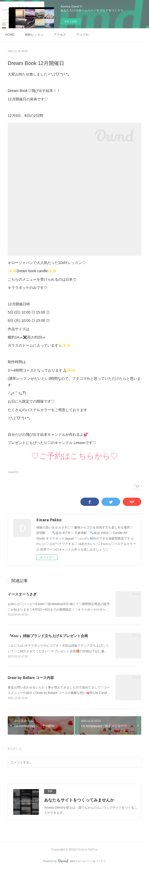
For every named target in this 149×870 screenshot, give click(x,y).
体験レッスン (34, 34)
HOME (9, 34)
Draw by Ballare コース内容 (31, 678)
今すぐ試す (70, 21)
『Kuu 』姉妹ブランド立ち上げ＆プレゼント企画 (48, 636)
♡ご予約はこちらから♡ (74, 456)
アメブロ (82, 34)
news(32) (13, 472)
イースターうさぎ (22, 594)
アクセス (60, 34)
